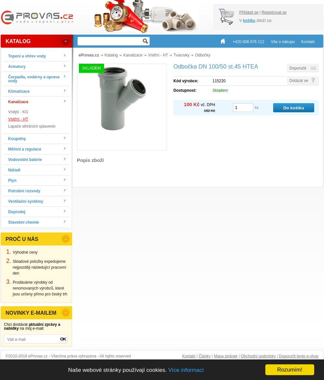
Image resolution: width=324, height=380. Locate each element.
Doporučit (297, 68)
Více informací (186, 370)
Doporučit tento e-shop (298, 356)
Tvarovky (181, 55)
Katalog (111, 55)
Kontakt (189, 356)
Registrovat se (274, 12)
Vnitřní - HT (18, 119)
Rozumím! (289, 370)
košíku (249, 20)
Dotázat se (298, 80)
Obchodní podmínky (258, 356)
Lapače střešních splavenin (31, 126)
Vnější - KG (18, 112)
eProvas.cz (89, 55)
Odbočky (202, 55)
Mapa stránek (226, 356)
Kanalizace (132, 55)
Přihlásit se (248, 12)
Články (205, 356)
